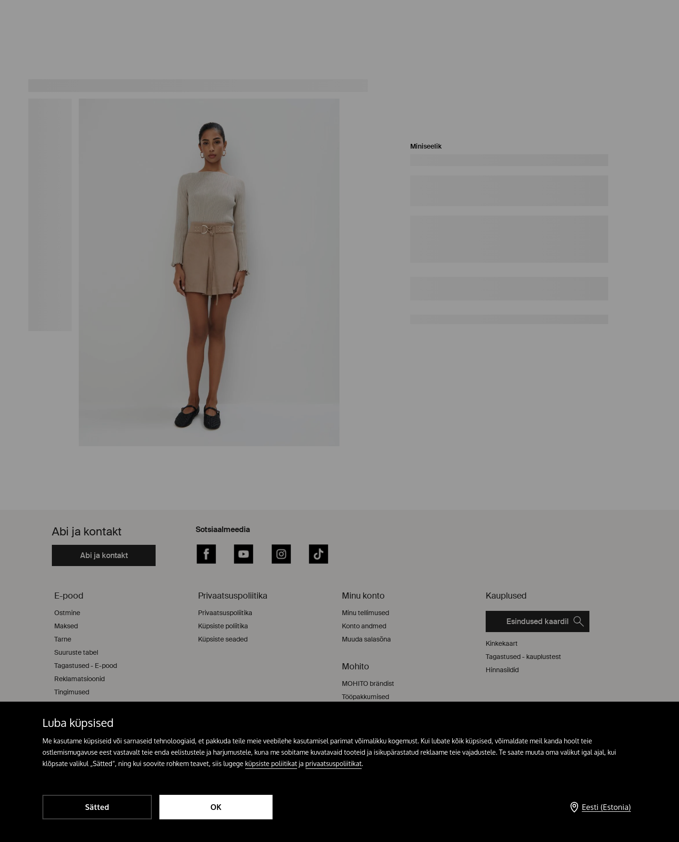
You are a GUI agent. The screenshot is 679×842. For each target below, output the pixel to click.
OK (216, 807)
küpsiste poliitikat (271, 763)
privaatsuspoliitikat (334, 763)
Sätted (97, 807)
